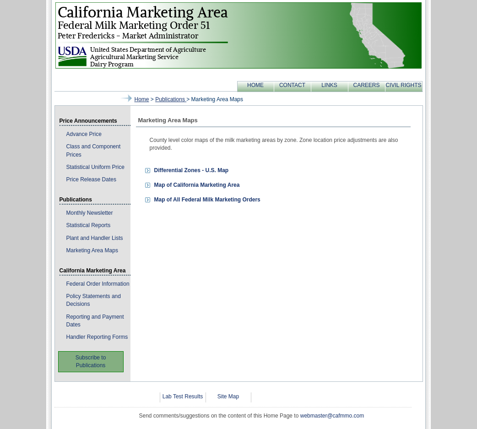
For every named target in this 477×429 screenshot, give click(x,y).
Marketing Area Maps (92, 250)
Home (142, 99)
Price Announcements (88, 121)
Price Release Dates (91, 179)
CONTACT (292, 85)
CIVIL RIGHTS (403, 85)
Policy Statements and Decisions (93, 300)
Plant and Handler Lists (94, 238)
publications (170, 99)
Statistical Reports (88, 225)
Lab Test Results (183, 396)
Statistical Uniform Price (95, 167)
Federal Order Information (98, 284)
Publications (76, 199)
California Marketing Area (93, 270)
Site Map (228, 396)
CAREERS (366, 85)
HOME (255, 85)
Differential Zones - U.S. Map (191, 170)
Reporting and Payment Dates (95, 321)
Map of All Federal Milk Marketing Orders (207, 199)
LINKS (329, 85)
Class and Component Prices (93, 150)
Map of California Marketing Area (197, 185)
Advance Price (84, 134)
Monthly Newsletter (89, 213)
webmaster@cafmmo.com (332, 416)
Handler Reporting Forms (97, 337)
